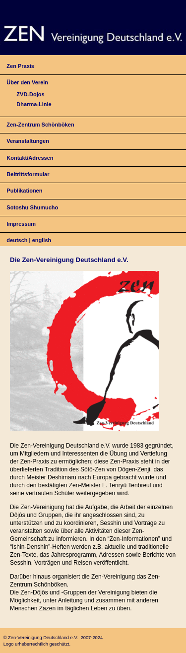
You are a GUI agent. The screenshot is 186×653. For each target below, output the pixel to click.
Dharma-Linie (33, 104)
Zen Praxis (20, 66)
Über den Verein (27, 82)
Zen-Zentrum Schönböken (40, 125)
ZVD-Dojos (30, 94)
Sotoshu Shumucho (32, 207)
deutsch (16, 240)
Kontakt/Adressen (29, 158)
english (42, 240)
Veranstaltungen (27, 141)
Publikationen (24, 191)
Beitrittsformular (27, 174)
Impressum (21, 224)
